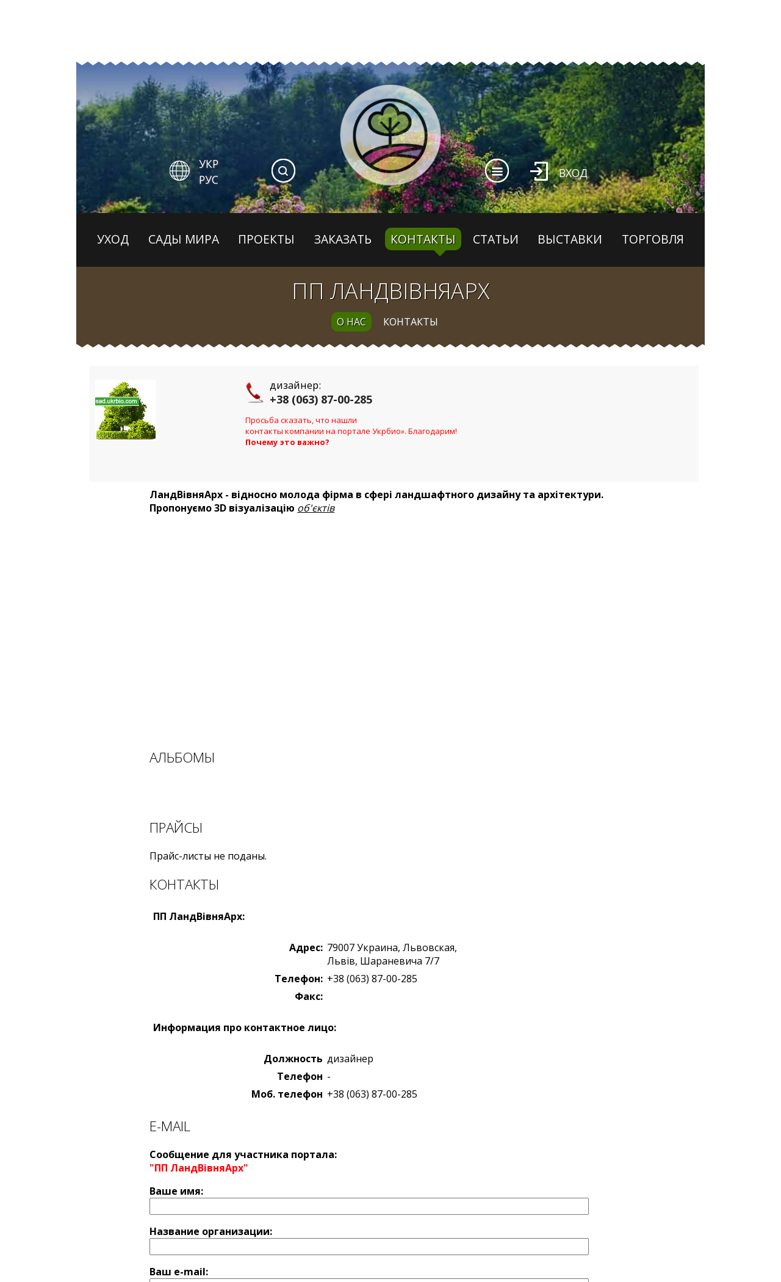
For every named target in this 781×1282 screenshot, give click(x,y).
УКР (208, 163)
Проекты (266, 239)
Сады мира (183, 239)
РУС (208, 179)
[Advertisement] (393, 631)
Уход (113, 239)
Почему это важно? (287, 441)
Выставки (570, 239)
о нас (351, 321)
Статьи (496, 239)
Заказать (343, 239)
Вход (573, 172)
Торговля (653, 239)
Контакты (423, 239)
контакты (410, 321)
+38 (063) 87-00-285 (321, 399)
